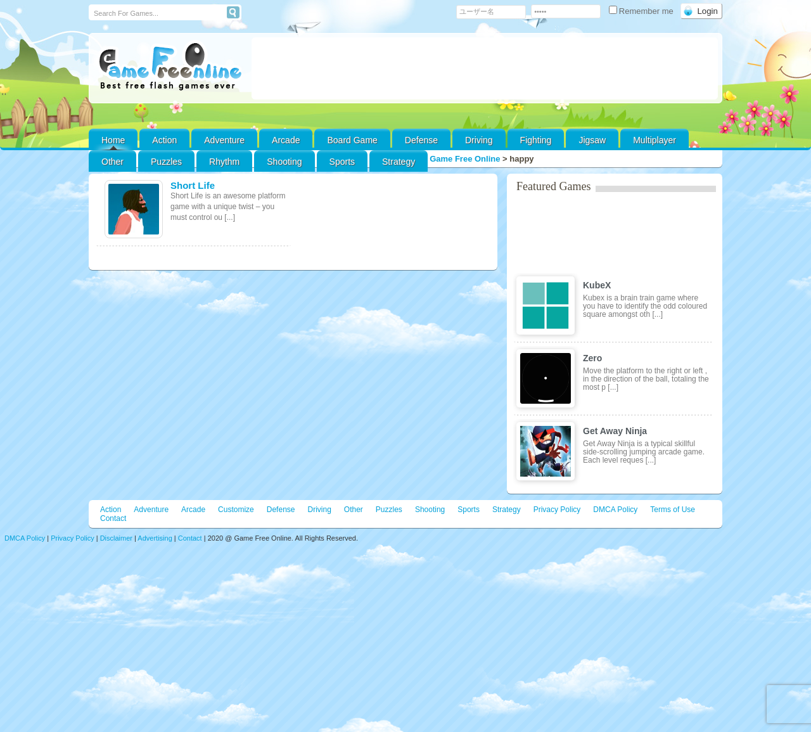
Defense (421, 140)
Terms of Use (672, 509)
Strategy (398, 162)
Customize (236, 509)
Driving (479, 140)
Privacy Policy (557, 509)
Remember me (642, 11)
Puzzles (166, 162)
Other (353, 509)
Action (164, 140)
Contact (113, 518)
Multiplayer (654, 140)
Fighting (536, 140)
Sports (342, 162)
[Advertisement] (484, 68)
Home (113, 140)
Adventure (224, 140)
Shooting (284, 162)
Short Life (192, 185)
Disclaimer (116, 538)
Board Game (352, 140)
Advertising (154, 538)
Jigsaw (592, 140)
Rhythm (224, 162)
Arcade (286, 140)
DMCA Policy (615, 509)
